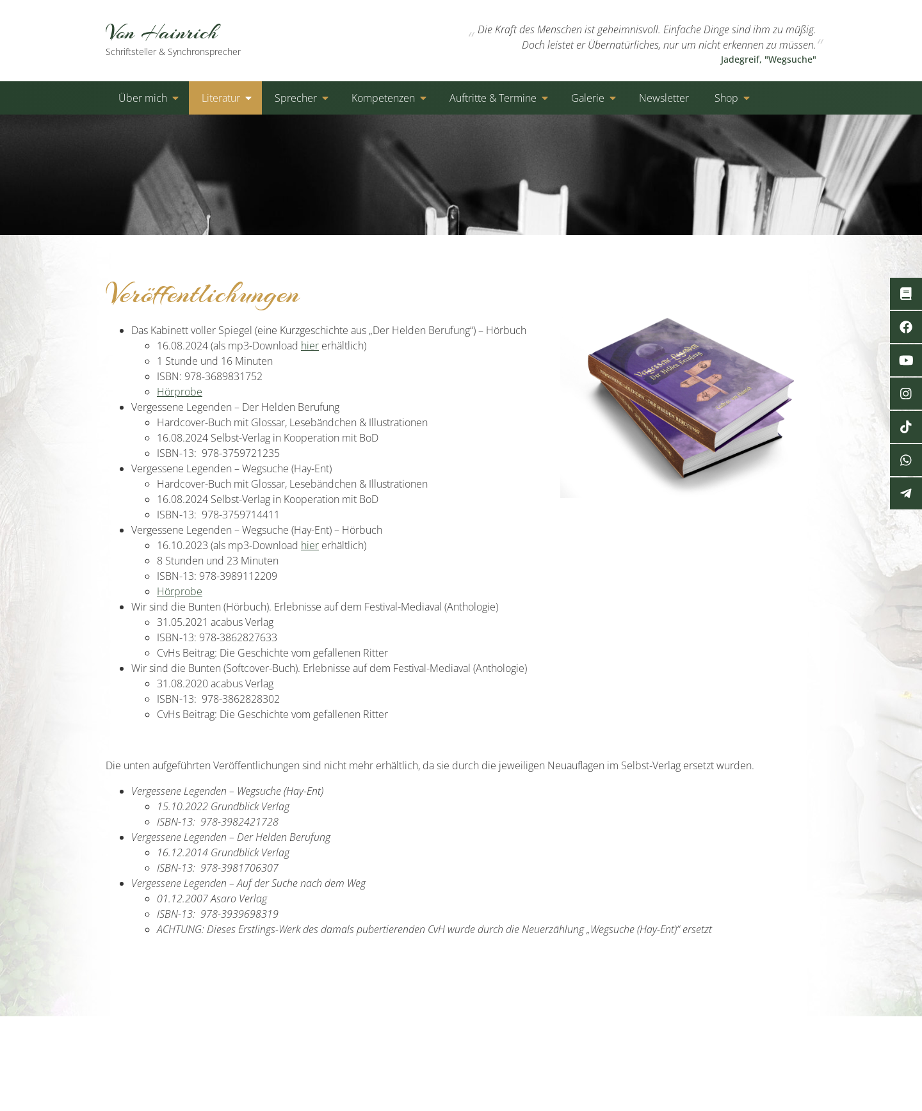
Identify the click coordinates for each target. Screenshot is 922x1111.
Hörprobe (179, 392)
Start (565, 1037)
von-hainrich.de (223, 1037)
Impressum (790, 1037)
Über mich (142, 98)
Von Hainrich (187, 38)
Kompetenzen (383, 98)
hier (310, 346)
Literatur (221, 98)
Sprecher (296, 98)
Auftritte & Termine (493, 98)
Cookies (731, 1037)
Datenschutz (669, 1037)
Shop (726, 98)
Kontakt (609, 1037)
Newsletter (664, 98)
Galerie (587, 98)
